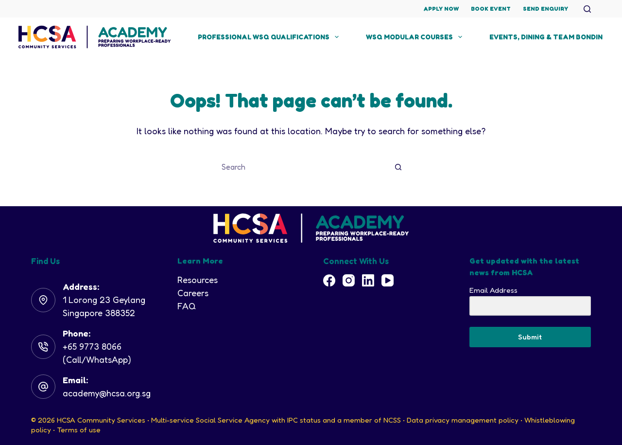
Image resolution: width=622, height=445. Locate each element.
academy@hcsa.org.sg (107, 393)
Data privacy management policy (462, 420)
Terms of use (79, 429)
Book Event (491, 8)
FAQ (186, 306)
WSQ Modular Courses (416, 37)
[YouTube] (387, 280)
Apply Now (441, 8)
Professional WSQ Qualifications (270, 37)
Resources (197, 279)
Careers (192, 292)
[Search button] (398, 167)
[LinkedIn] (368, 280)
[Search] (587, 9)
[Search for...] (301, 167)
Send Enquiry (545, 8)
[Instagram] (349, 280)
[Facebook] (329, 280)
